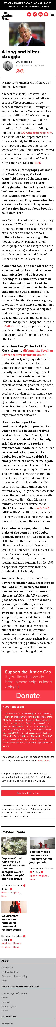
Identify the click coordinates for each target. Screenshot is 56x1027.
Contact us (7, 967)
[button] (46, 14)
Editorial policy (9, 972)
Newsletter (7, 1023)
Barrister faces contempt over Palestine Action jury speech (41, 857)
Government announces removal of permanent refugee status (11, 923)
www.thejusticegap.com (36, 133)
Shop (4, 980)
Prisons (5, 1002)
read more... (44, 760)
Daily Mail (42, 508)
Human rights (10, 892)
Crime (4, 997)
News (4, 896)
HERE (37, 163)
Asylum (5, 943)
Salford (9, 326)
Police (4, 1010)
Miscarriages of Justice (14, 993)
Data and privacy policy (14, 976)
